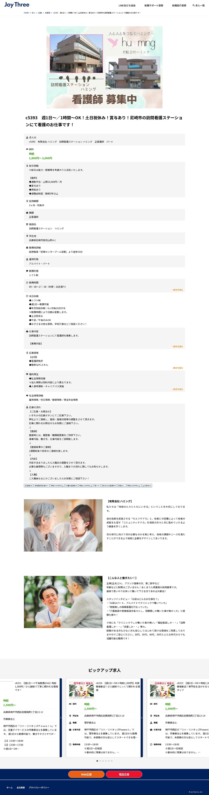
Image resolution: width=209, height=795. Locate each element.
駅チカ (97, 485)
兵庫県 (47, 12)
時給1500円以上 (57, 485)
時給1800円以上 (133, 485)
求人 (33, 12)
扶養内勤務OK (71, 485)
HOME (26, 12)
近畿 (40, 12)
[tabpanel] (104, 717)
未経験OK (28, 485)
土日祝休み (147, 485)
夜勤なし (121, 485)
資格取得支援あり (42, 485)
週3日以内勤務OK (109, 485)
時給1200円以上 (85, 485)
